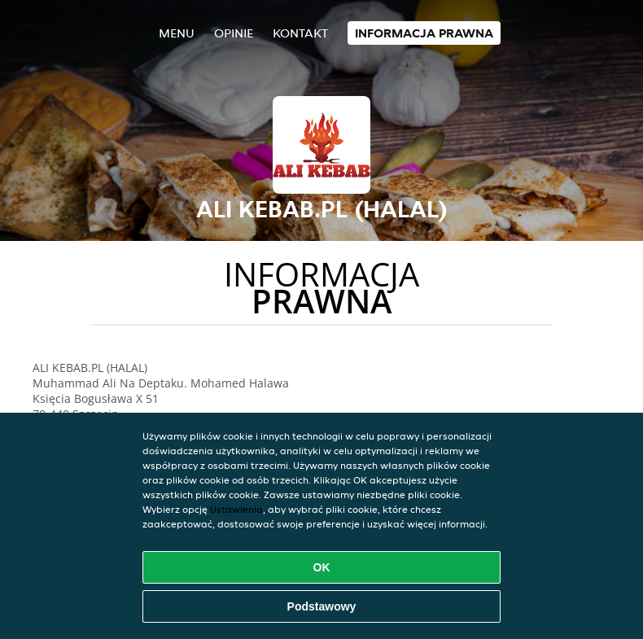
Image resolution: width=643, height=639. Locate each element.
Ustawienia (236, 509)
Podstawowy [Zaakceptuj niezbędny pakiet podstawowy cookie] (321, 606)
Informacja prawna (424, 33)
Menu (177, 33)
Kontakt (300, 33)
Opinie (233, 33)
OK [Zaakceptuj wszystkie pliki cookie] (321, 567)
